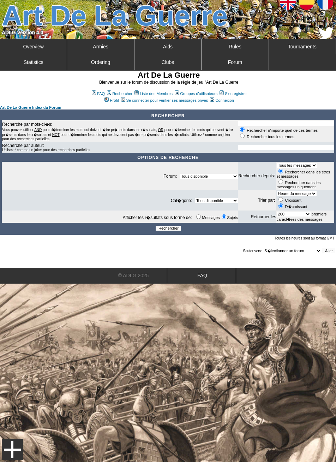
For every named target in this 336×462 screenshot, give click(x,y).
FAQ (98, 93)
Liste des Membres (153, 93)
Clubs (168, 62)
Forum (235, 62)
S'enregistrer (233, 93)
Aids (168, 46)
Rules (235, 46)
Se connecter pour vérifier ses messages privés (164, 100)
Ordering (100, 62)
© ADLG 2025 (133, 275)
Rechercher (119, 93)
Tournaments (302, 46)
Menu (12, 449)
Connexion (222, 100)
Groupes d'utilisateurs (196, 93)
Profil (111, 100)
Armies (100, 46)
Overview (33, 46)
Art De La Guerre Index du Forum (30, 107)
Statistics (33, 62)
